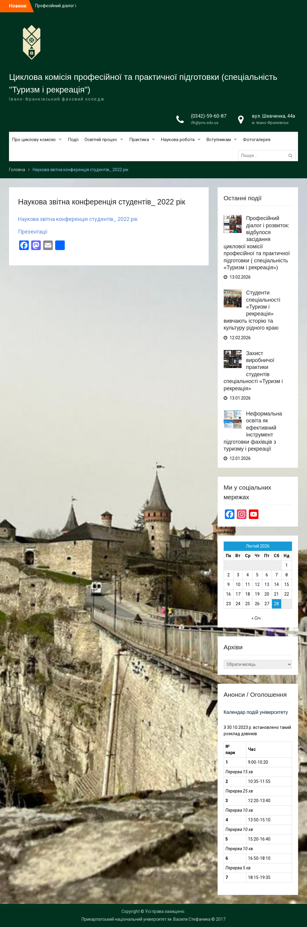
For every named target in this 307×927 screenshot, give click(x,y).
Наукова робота (178, 139)
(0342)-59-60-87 (208, 116)
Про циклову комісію (34, 139)
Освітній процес (101, 139)
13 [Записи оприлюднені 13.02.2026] (266, 584)
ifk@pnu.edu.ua (204, 122)
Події (73, 139)
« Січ (256, 618)
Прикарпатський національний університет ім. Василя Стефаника (146, 919)
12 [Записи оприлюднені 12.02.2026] (257, 584)
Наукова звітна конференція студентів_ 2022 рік (78, 219)
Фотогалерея (256, 139)
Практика (139, 139)
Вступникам (219, 139)
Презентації (32, 231)
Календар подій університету (256, 712)
